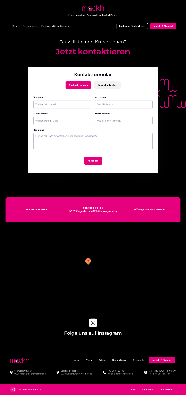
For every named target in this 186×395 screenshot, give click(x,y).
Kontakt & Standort (163, 26)
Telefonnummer (103, 113)
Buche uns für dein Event (132, 26)
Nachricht (38, 130)
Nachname (100, 97)
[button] (15, 26)
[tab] (78, 85)
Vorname (38, 97)
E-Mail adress (40, 113)
